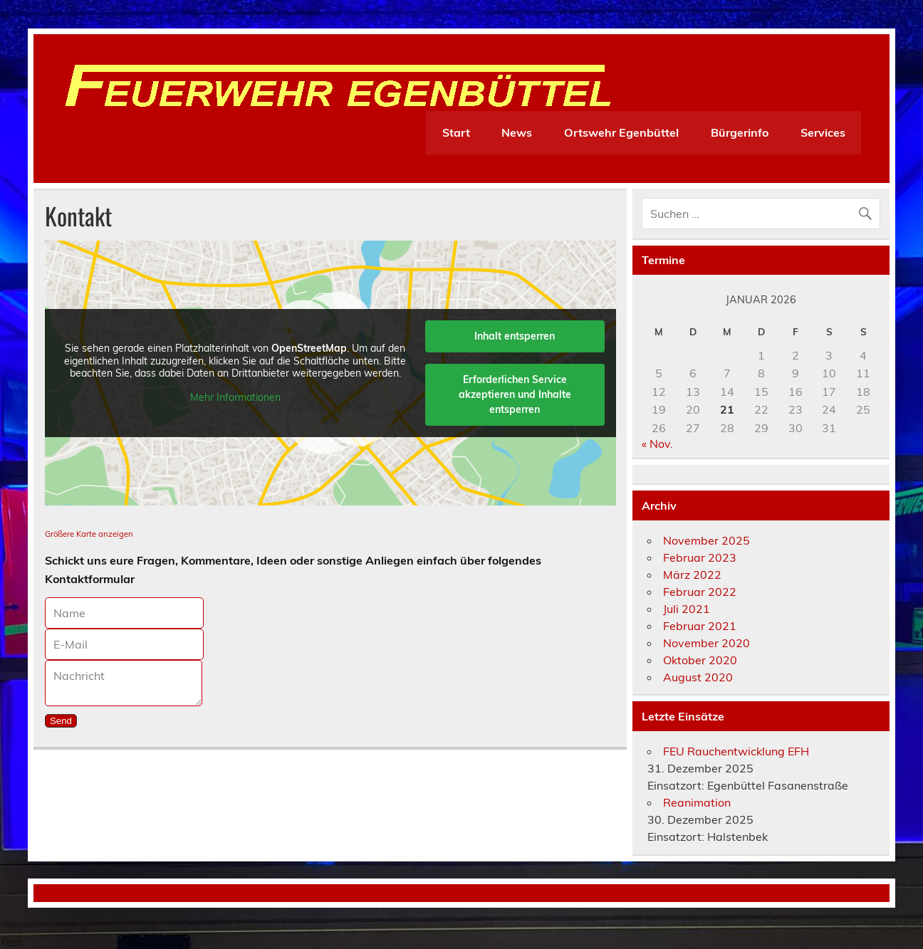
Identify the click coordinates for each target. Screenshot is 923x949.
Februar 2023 (699, 557)
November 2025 (706, 540)
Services (823, 132)
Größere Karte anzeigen (89, 534)
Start (456, 132)
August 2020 (698, 677)
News (516, 132)
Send (61, 720)
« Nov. (657, 443)
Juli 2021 (686, 609)
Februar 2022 (699, 591)
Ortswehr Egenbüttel (621, 132)
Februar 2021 (699, 626)
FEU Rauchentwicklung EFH (736, 751)
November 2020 (706, 643)
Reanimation (697, 802)
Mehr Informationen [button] (235, 398)
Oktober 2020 (700, 660)
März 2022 (692, 574)
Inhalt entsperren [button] (514, 336)
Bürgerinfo (739, 132)
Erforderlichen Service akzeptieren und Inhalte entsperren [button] (515, 394)
